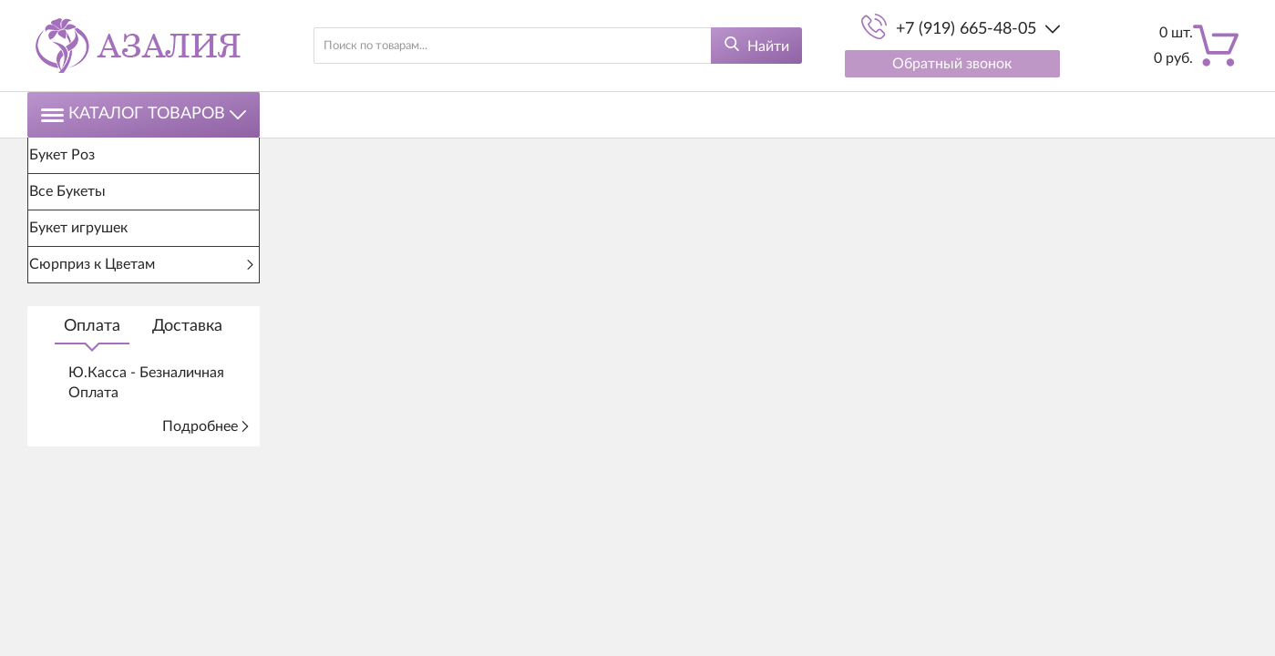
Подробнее (206, 426)
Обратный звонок (952, 63)
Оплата (92, 326)
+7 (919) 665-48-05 (966, 29)
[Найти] (756, 45)
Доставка (187, 326)
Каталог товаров (143, 114)
